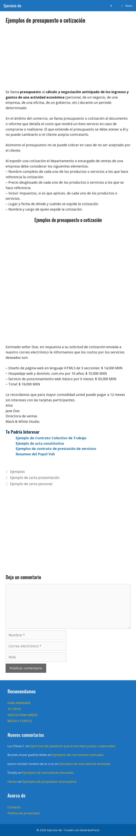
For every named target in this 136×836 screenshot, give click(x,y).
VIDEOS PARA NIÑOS (22, 715)
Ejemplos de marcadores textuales (78, 755)
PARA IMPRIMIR (18, 703)
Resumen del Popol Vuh (35, 454)
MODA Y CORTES (19, 721)
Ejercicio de (12, 5)
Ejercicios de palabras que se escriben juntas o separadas (72, 746)
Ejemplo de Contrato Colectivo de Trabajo (51, 438)
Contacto (13, 807)
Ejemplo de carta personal (31, 483)
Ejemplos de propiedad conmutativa (49, 781)
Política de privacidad (23, 813)
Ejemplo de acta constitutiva (40, 443)
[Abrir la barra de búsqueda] (110, 5)
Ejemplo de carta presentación (34, 477)
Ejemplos (17, 471)
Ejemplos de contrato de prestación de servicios (56, 448)
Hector (12, 781)
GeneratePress (89, 830)
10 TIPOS (14, 709)
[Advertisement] (68, 55)
